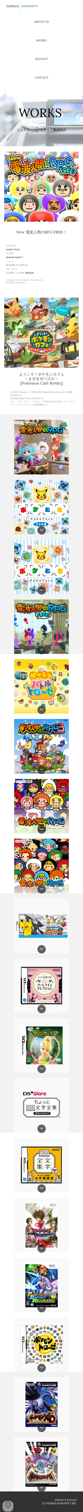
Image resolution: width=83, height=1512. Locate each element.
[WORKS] (41, 40)
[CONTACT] (41, 77)
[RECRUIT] (41, 59)
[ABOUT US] (41, 22)
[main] (41, 107)
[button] (41, 470)
